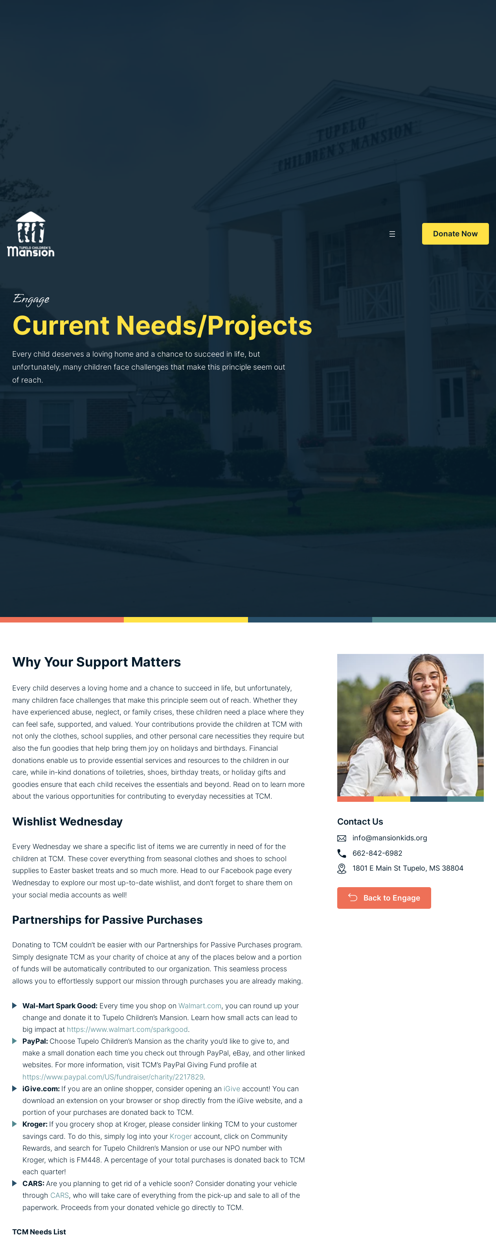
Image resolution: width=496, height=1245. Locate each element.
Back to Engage (392, 897)
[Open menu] (392, 234)
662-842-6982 (377, 853)
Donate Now (455, 233)
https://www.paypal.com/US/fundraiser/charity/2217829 (112, 1077)
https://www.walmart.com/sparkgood (127, 1029)
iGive (232, 1089)
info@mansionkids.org (390, 838)
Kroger (181, 1136)
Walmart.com (199, 1006)
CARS (59, 1195)
